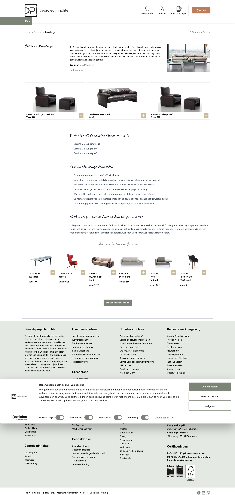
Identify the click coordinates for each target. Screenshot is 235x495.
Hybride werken (174, 336)
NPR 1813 (124, 440)
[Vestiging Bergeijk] (188, 422)
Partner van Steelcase (177, 355)
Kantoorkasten (32, 406)
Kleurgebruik (173, 347)
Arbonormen (126, 437)
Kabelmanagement (81, 397)
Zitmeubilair (30, 403)
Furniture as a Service (82, 340)
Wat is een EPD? (127, 369)
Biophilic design (174, 344)
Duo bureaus (31, 392)
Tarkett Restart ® (128, 351)
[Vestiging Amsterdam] (188, 407)
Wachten (124, 397)
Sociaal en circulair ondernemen (135, 336)
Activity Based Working (178, 333)
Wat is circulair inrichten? (131, 333)
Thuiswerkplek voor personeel (86, 418)
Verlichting (30, 421)
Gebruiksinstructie (80, 443)
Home (27, 32)
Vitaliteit (123, 425)
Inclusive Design (174, 358)
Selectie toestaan (210, 468)
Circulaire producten (129, 366)
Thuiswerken (173, 340)
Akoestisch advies (80, 386)
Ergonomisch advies (81, 390)
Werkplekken (31, 425)
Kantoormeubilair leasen (83, 344)
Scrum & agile (126, 405)
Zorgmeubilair (173, 366)
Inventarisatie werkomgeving (86, 333)
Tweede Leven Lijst (129, 344)
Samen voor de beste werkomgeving (137, 358)
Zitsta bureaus (31, 388)
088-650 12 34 (175, 386)
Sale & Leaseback (80, 347)
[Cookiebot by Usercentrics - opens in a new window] (19, 489)
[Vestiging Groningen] (188, 429)
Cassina (38, 32)
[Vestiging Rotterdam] (188, 414)
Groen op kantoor (175, 351)
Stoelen (28, 414)
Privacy (123, 433)
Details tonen (162, 489)
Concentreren (126, 394)
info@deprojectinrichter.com (182, 390)
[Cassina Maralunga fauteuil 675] (55, 101)
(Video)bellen (126, 401)
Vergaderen (125, 386)
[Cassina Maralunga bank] (117, 101)
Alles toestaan (210, 458)
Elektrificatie (30, 428)
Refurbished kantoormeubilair (86, 351)
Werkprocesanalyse (81, 336)
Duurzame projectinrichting (132, 355)
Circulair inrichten (80, 383)
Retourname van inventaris (85, 355)
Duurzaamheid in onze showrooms (136, 340)
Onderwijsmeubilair (176, 369)
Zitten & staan (126, 429)
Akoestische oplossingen (36, 399)
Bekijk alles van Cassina (117, 299)
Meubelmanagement (82, 425)
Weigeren (210, 477)
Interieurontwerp (80, 375)
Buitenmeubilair (174, 362)
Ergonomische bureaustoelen (38, 384)
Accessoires (30, 432)
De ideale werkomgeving (131, 447)
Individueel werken (128, 390)
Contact (201, 10)
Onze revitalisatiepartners (132, 347)
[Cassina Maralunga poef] (180, 101)
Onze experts (31, 449)
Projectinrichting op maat (131, 408)
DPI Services (78, 422)
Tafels (28, 417)
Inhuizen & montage (81, 415)
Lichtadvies (77, 394)
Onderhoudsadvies (81, 446)
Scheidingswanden (34, 410)
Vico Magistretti (87, 65)
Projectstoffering (33, 395)
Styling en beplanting (82, 379)
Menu (29, 23)
